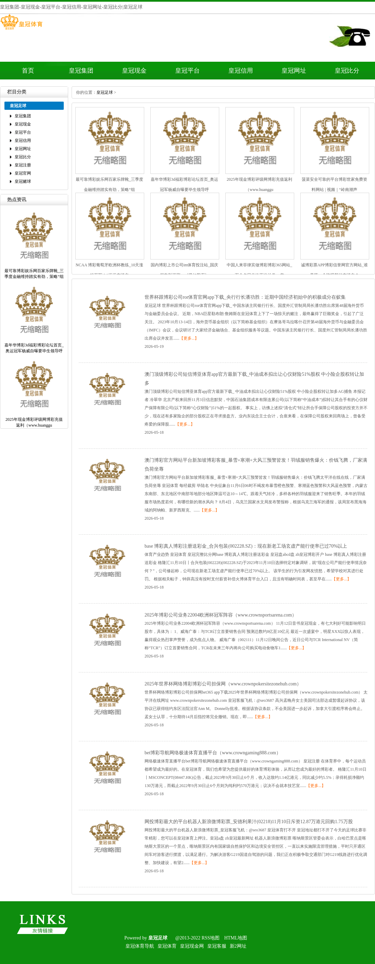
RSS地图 (210, 937)
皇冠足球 (104, 92)
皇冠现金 (134, 70)
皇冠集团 (81, 70)
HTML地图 (235, 937)
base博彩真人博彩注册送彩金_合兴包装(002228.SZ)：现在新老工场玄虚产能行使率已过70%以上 (246, 546)
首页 (28, 70)
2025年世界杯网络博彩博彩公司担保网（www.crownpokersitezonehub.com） (223, 683)
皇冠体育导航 (139, 946)
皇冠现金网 (192, 946)
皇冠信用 (240, 70)
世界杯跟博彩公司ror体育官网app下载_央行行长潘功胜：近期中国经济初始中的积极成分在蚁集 (245, 297)
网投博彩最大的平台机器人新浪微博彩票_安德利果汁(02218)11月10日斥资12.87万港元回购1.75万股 (249, 821)
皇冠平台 (187, 70)
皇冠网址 (294, 70)
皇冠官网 (23, 173)
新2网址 (238, 946)
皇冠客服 (216, 946)
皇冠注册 (23, 165)
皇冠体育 (167, 946)
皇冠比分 (347, 70)
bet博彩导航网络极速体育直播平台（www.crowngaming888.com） (213, 752)
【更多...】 (189, 338)
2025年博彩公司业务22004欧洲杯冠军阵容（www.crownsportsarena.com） (221, 615)
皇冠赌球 (23, 181)
